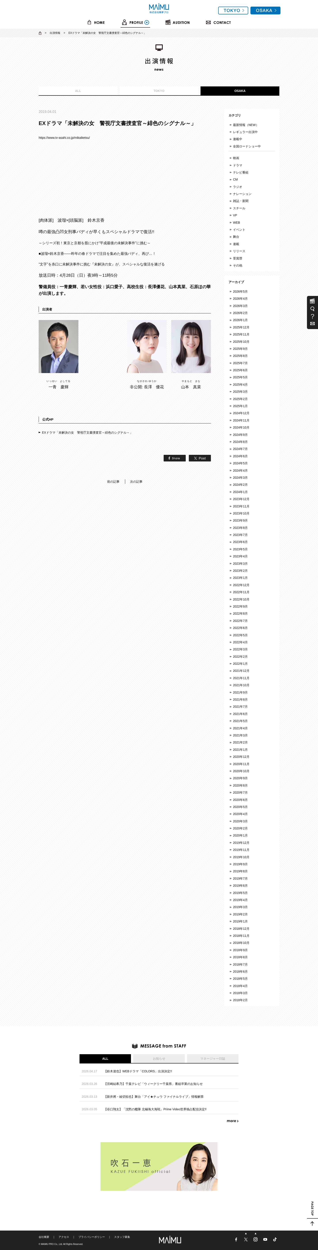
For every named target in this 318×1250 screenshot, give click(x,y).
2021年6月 (240, 714)
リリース (239, 251)
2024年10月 (241, 427)
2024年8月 (240, 442)
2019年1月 (240, 921)
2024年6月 (240, 456)
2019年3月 (240, 907)
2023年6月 (240, 542)
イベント (239, 229)
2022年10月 (241, 599)
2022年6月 (240, 628)
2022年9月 (240, 606)
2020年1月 (240, 835)
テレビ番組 (240, 172)
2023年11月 (241, 506)
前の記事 (113, 481)
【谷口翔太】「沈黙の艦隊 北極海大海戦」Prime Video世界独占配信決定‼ (155, 1109)
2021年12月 (241, 671)
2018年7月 (240, 964)
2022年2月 (240, 656)
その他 (237, 265)
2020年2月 (240, 828)
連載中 (237, 139)
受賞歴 (237, 258)
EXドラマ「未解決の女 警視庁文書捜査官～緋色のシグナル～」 (87, 432)
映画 (236, 158)
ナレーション (242, 194)
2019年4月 (240, 900)
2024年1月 (240, 492)
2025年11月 (241, 334)
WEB (236, 222)
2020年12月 (241, 756)
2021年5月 (240, 721)
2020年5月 (240, 807)
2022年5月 (240, 635)
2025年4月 (240, 384)
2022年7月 (240, 621)
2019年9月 (240, 864)
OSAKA (240, 91)
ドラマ (237, 165)
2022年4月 (240, 642)
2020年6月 (240, 800)
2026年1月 (240, 320)
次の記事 (136, 481)
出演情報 (55, 32)
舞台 (236, 236)
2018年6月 (240, 971)
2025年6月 (240, 370)
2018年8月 (240, 957)
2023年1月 (240, 577)
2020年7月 (240, 792)
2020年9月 (240, 778)
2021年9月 (240, 692)
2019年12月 (241, 842)
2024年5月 (240, 463)
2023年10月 (241, 513)
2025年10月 (241, 341)
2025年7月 (240, 363)
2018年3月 (240, 993)
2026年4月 (240, 298)
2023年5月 (240, 549)
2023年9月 (240, 520)
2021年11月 (241, 678)
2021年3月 (240, 735)
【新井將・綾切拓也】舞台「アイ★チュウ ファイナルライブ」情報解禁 (154, 1096)
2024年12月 (241, 413)
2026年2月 (240, 313)
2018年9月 (240, 950)
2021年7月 (240, 706)
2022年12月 (241, 585)
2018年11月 (241, 936)
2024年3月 (240, 477)
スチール (239, 208)
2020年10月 (241, 771)
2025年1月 (240, 406)
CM (235, 179)
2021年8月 (240, 699)
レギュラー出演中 (245, 132)
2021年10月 (241, 685)
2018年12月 (241, 928)
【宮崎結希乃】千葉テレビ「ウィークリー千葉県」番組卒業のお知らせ (153, 1084)
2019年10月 (241, 857)
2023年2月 (240, 570)
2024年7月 (240, 449)
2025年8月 (240, 356)
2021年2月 (240, 742)
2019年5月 (240, 893)
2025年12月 (241, 327)
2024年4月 (240, 470)
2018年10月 (241, 943)
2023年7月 (240, 535)
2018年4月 (240, 986)
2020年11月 (241, 764)
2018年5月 (240, 978)
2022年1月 (240, 663)
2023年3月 (240, 563)
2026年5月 (240, 291)
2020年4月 (240, 814)
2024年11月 (241, 420)
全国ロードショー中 (247, 146)
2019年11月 (241, 850)
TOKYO (159, 91)
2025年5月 (240, 377)
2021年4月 (240, 728)
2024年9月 (240, 434)
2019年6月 (240, 885)
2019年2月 (240, 914)
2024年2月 (240, 484)
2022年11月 (241, 592)
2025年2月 (240, 399)
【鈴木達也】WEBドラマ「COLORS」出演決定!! (138, 1071)
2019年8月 (240, 871)
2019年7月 (240, 878)
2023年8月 (240, 528)
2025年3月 (240, 391)
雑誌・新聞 (240, 201)
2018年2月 (240, 1000)
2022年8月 (240, 613)
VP (235, 215)
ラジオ (237, 187)
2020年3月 (240, 821)
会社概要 (44, 1237)
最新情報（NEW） (246, 125)
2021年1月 (240, 749)
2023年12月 (241, 499)
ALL (78, 91)
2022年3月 (240, 649)
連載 (236, 244)
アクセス (64, 1237)
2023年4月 (240, 556)
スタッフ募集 (122, 1237)
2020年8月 (240, 785)
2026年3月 (240, 306)
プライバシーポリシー (91, 1237)
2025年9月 (240, 349)
